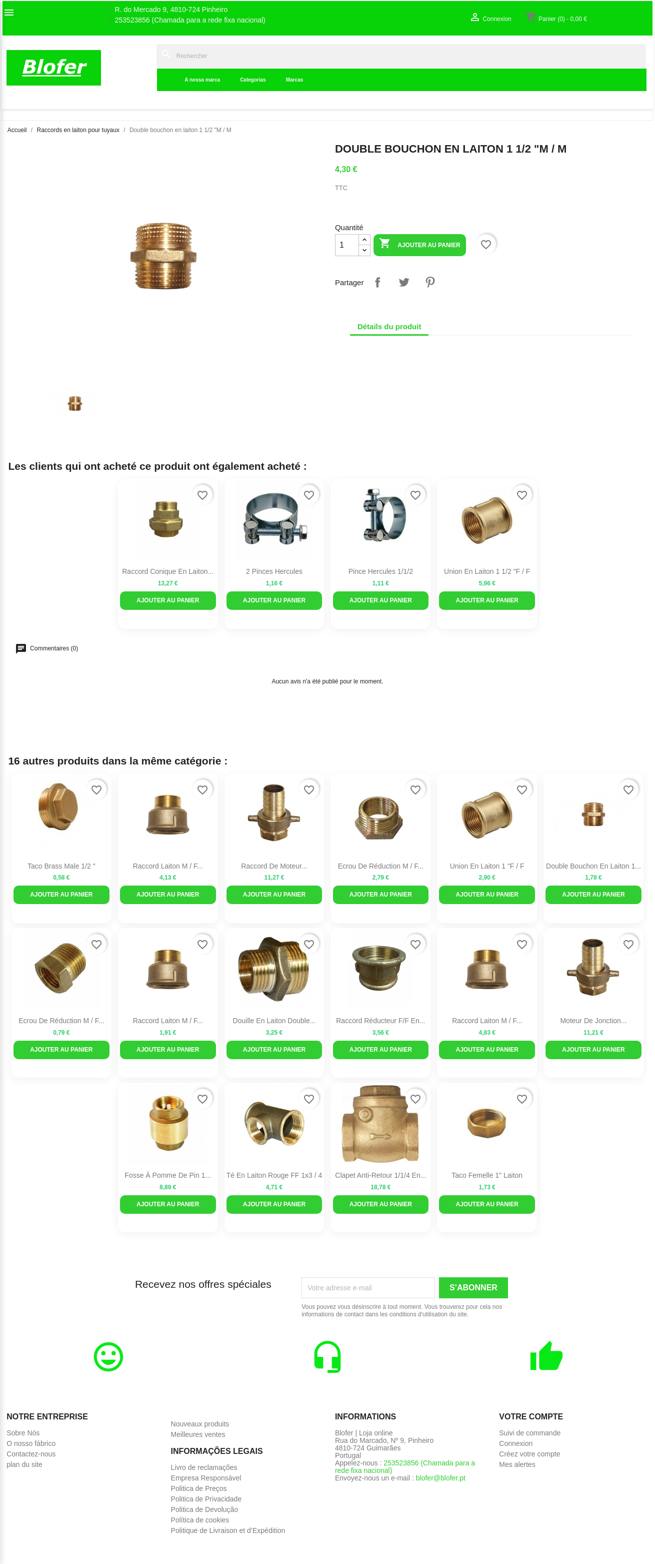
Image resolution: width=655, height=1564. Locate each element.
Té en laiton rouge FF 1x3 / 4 (274, 1175)
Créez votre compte (529, 1454)
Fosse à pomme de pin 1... (167, 1175)
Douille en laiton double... (274, 1021)
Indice (141, 67)
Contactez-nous (31, 1454)
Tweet (404, 282)
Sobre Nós (23, 1433)
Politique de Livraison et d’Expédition (228, 1530)
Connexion (515, 1443)
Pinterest (430, 282)
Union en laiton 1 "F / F (487, 866)
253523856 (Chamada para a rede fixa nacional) (190, 20)
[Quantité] (347, 245)
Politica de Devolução (204, 1509)
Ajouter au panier (419, 244)
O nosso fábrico (31, 1443)
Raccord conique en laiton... (168, 571)
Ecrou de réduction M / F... (381, 866)
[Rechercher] (401, 56)
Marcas (294, 80)
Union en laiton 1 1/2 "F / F (487, 571)
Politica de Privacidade (206, 1499)
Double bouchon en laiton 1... (593, 866)
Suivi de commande (529, 1433)
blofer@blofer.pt (441, 1478)
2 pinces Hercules (274, 571)
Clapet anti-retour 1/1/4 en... (380, 1175)
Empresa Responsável (206, 1478)
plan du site (24, 1464)
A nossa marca (202, 80)
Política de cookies (200, 1520)
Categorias (253, 80)
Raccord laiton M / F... (168, 866)
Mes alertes (517, 1464)
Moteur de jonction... (593, 1021)
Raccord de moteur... (274, 866)
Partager (378, 282)
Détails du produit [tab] (390, 326)
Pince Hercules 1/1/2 (380, 571)
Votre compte (531, 1416)
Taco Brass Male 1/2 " (62, 866)
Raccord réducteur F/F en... (380, 1021)
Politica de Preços (199, 1488)
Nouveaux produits (200, 1424)
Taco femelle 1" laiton (487, 1175)
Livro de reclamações (204, 1467)
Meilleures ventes (198, 1434)
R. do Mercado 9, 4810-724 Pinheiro (171, 10)
